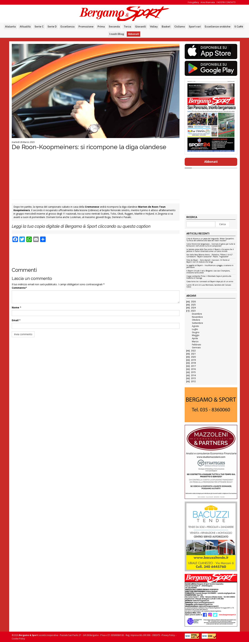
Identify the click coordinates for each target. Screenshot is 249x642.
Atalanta (10, 26)
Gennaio (196, 347)
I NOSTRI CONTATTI (226, 2)
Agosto (195, 326)
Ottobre (196, 319)
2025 (193, 304)
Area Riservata (208, 2)
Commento (19, 287)
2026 (193, 301)
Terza (127, 26)
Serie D (52, 26)
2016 (193, 369)
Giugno (195, 332)
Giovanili (140, 26)
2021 (193, 353)
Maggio (195, 335)
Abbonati (133, 34)
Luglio (195, 329)
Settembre (197, 323)
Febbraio (196, 344)
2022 (193, 350)
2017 (193, 366)
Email (15, 320)
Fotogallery (193, 2)
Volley (154, 26)
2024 (193, 307)
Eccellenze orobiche (217, 26)
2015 (193, 372)
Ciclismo (179, 26)
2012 (193, 381)
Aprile (195, 338)
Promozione (86, 26)
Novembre (197, 316)
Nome (15, 307)
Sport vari (195, 26)
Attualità (25, 26)
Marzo (195, 341)
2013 (193, 378)
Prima (101, 26)
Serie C (39, 26)
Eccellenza (68, 26)
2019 (193, 359)
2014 (193, 375)
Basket (166, 26)
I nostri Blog (116, 34)
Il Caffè (238, 26)
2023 (193, 310)
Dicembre (197, 313)
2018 (193, 362)
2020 (193, 356)
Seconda (114, 26)
